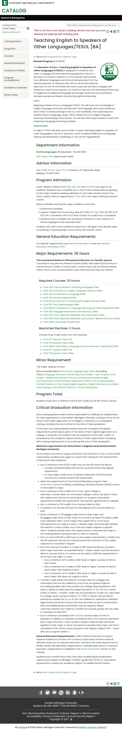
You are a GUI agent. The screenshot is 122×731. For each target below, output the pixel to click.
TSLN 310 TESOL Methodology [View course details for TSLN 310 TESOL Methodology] (58, 304)
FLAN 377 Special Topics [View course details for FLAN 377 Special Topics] (55, 339)
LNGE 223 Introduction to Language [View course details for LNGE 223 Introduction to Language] (61, 294)
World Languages (46, 151)
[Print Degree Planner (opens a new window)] (107, 31)
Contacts (83, 705)
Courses (8, 55)
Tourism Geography (87, 387)
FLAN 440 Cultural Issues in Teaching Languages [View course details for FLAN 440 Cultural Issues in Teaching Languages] (68, 287)
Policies (65, 713)
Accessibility (34, 716)
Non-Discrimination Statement (41, 713)
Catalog (14, 10)
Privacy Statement (54, 716)
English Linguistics (78, 384)
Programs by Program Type (62, 56)
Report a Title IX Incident (85, 713)
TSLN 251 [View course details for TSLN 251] (90, 186)
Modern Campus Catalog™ (93, 727)
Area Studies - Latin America (95, 374)
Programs (9, 48)
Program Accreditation (12, 79)
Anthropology (43, 387)
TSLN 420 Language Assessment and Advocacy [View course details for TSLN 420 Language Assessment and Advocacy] (67, 311)
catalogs (22, 727)
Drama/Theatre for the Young (52, 384)
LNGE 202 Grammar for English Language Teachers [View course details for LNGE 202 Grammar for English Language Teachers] (70, 290)
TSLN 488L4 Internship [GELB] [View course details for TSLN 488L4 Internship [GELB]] (58, 322)
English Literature (97, 384)
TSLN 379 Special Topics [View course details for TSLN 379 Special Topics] (55, 353)
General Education (14, 63)
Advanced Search (11, 32)
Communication (44, 380)
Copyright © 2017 (59, 719)
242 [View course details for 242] (78, 186)
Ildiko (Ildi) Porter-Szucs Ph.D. (51, 170)
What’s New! (11, 94)
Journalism (113, 384)
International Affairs (62, 387)
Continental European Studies (92, 377)
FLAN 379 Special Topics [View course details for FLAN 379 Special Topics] (55, 342)
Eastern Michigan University (61, 703)
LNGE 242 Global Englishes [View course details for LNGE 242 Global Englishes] (57, 297)
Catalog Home (12, 41)
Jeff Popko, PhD (44, 156)
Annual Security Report (80, 716)
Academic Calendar (15, 87)
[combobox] (93, 25)
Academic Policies (14, 70)
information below (50, 484)
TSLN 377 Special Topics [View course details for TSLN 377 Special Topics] (55, 349)
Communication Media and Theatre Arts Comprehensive (84, 380)
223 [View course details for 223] (73, 186)
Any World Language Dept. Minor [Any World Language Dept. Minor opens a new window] (78, 371)
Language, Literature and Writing (62, 374)
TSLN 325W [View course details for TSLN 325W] (80, 196)
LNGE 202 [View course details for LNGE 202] (66, 186)
